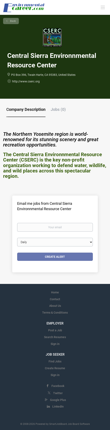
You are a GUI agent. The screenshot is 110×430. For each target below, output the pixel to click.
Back (13, 21)
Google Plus (58, 400)
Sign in (55, 344)
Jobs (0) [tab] (58, 109)
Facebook (57, 386)
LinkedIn (58, 406)
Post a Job (55, 330)
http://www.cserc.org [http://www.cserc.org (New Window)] (26, 81)
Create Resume (55, 368)
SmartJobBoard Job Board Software (69, 424)
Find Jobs (55, 361)
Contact (55, 299)
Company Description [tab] (25, 109)
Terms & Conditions (55, 312)
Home (55, 292)
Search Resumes (55, 337)
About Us (55, 305)
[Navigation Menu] (103, 7)
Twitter (58, 393)
